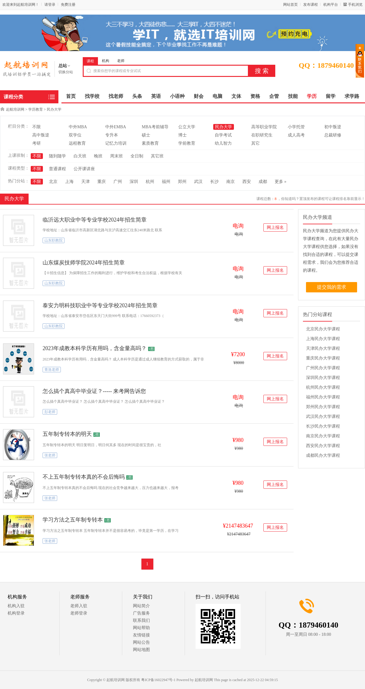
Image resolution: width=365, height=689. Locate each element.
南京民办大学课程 (323, 436)
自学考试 (223, 135)
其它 (255, 143)
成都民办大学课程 (323, 455)
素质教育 (150, 143)
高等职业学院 (264, 127)
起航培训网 (15, 109)
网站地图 (141, 649)
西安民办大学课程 (323, 445)
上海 (69, 181)
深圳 (134, 181)
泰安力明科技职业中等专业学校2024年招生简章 (100, 305)
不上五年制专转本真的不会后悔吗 (84, 477)
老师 (120, 61)
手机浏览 (355, 4)
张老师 (49, 455)
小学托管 (296, 127)
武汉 (198, 181)
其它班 (157, 156)
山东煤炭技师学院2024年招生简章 (84, 263)
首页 (71, 96)
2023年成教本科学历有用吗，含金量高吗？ (95, 348)
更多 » (281, 181)
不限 (36, 127)
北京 (53, 181)
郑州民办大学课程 (323, 407)
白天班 (80, 156)
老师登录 (78, 613)
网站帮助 (141, 627)
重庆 (101, 181)
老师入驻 (78, 606)
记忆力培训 (116, 143)
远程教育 (77, 143)
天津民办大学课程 (323, 348)
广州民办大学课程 (323, 368)
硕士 (146, 135)
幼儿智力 (223, 143)
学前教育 (186, 143)
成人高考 (296, 135)
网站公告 (141, 642)
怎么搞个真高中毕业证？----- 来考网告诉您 (94, 391)
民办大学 (54, 109)
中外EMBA (115, 127)
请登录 (49, 4)
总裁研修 (332, 135)
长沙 (214, 181)
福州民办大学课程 (323, 397)
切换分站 (65, 72)
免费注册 (68, 4)
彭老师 (49, 412)
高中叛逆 (40, 135)
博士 (182, 135)
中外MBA (78, 127)
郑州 (182, 181)
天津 (85, 181)
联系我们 (141, 620)
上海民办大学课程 (323, 338)
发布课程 (310, 4)
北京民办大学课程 (323, 329)
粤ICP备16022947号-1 (158, 680)
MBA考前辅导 (155, 127)
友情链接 (141, 635)
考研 (36, 143)
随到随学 (57, 156)
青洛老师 (51, 369)
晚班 (98, 156)
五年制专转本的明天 (67, 434)
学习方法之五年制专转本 (73, 520)
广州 (117, 181)
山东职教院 (53, 240)
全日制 (136, 156)
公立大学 (186, 127)
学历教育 (35, 109)
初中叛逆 (332, 127)
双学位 (75, 135)
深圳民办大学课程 (323, 377)
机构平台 (330, 4)
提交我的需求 (331, 287)
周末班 (116, 156)
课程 (90, 61)
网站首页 (290, 4)
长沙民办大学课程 (323, 426)
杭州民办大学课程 (323, 387)
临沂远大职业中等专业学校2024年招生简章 (95, 220)
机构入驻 (16, 606)
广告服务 (141, 613)
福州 (166, 181)
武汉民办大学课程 (323, 416)
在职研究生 (262, 135)
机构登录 (16, 613)
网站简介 (141, 606)
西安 (246, 181)
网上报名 (275, 227)
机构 (105, 61)
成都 (263, 181)
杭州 (150, 181)
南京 (230, 181)
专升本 (111, 135)
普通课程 (57, 169)
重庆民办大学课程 (323, 358)
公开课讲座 (84, 169)
